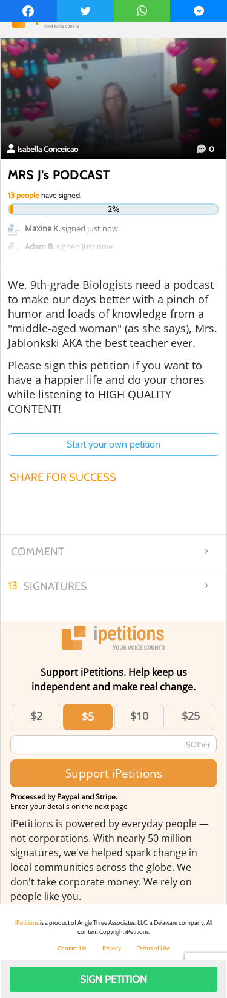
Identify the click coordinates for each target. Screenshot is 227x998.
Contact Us (72, 948)
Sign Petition (113, 979)
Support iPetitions (113, 773)
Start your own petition (113, 444)
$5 (88, 716)
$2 (36, 716)
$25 (191, 716)
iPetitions (27, 923)
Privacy (111, 948)
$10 (139, 716)
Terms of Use (153, 948)
